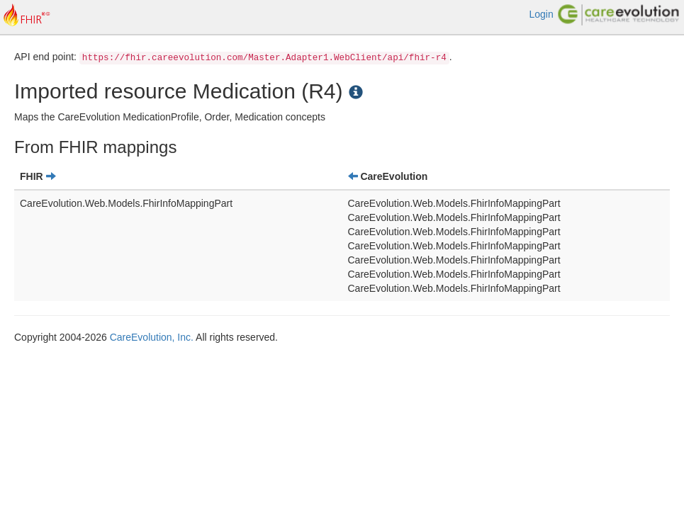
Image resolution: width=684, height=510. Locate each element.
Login (541, 14)
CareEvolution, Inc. (152, 337)
